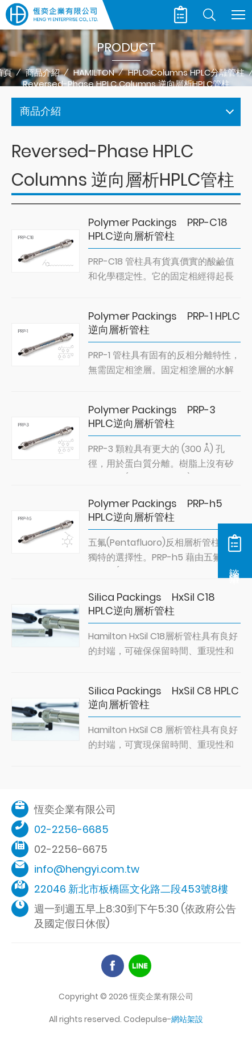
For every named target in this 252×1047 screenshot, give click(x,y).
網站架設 (187, 1019)
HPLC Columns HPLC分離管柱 (186, 72)
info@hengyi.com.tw (86, 869)
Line (140, 965)
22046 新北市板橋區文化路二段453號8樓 (131, 889)
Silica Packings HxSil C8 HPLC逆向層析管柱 (163, 697)
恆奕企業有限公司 (52, 15)
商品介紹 (43, 72)
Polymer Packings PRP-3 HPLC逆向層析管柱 (152, 416)
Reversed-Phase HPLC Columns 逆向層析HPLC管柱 (126, 84)
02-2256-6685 (71, 829)
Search (209, 15)
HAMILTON (93, 72)
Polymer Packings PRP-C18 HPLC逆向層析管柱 (158, 229)
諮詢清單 (181, 15)
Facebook (112, 965)
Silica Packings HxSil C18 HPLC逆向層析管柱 (151, 604)
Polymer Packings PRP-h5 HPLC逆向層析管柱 (155, 510)
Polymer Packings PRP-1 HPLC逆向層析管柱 (164, 323)
